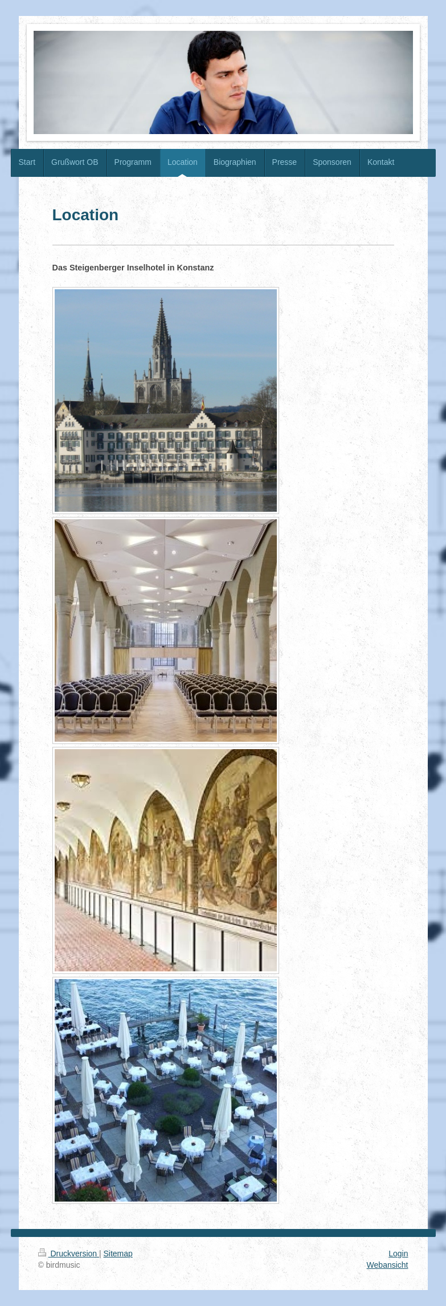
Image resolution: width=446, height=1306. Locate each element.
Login (398, 1253)
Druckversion (68, 1253)
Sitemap (118, 1253)
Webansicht (387, 1264)
